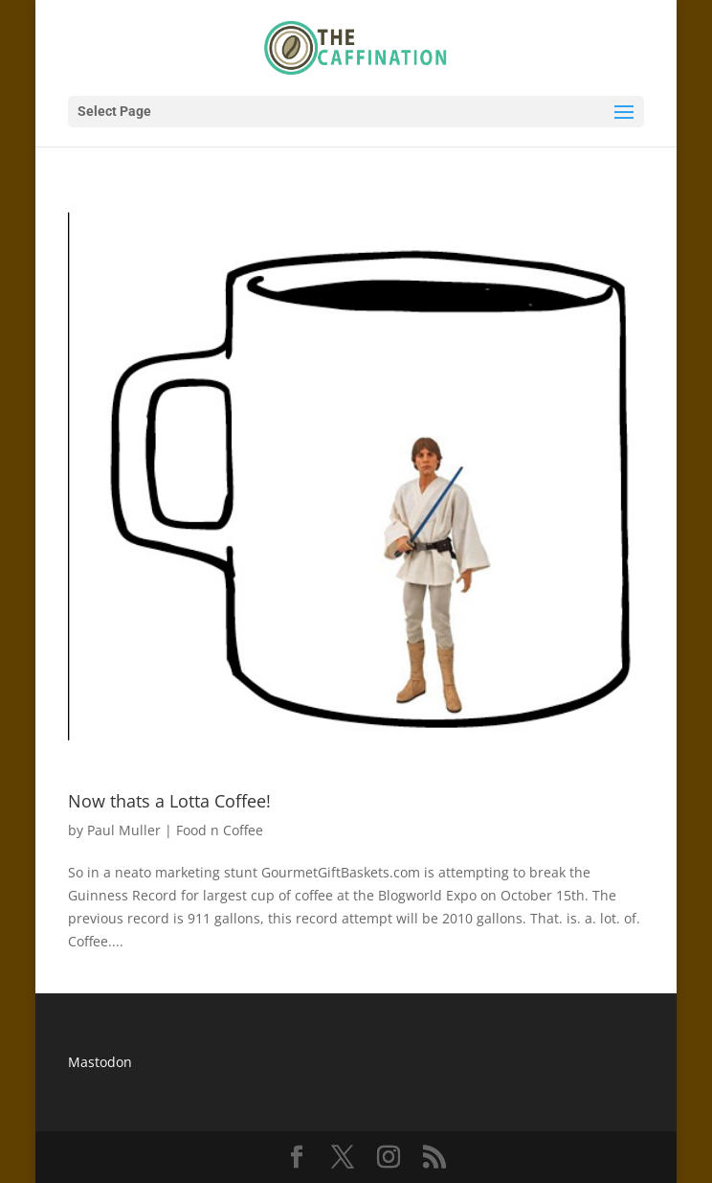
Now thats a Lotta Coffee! (169, 800)
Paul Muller (124, 830)
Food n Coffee (219, 830)
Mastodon (100, 1062)
